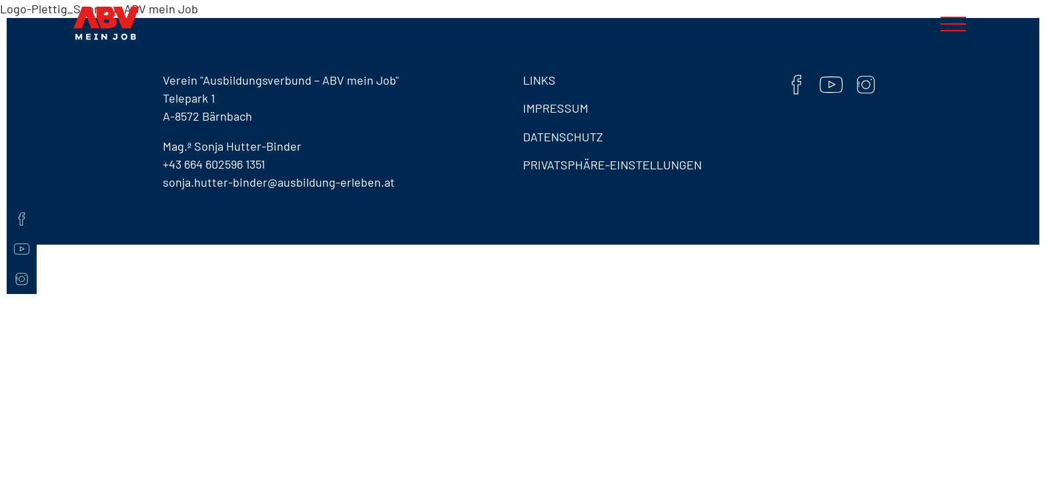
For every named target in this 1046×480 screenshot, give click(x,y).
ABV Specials (775, 24)
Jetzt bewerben (493, 24)
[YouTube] (22, 249)
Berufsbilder (584, 24)
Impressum (555, 108)
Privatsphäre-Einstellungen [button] (612, 164)
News (838, 24)
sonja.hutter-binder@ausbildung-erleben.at (279, 182)
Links (539, 80)
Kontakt (891, 24)
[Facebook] (22, 219)
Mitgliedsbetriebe (680, 24)
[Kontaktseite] (22, 195)
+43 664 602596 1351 (214, 164)
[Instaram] (22, 279)
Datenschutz (563, 136)
